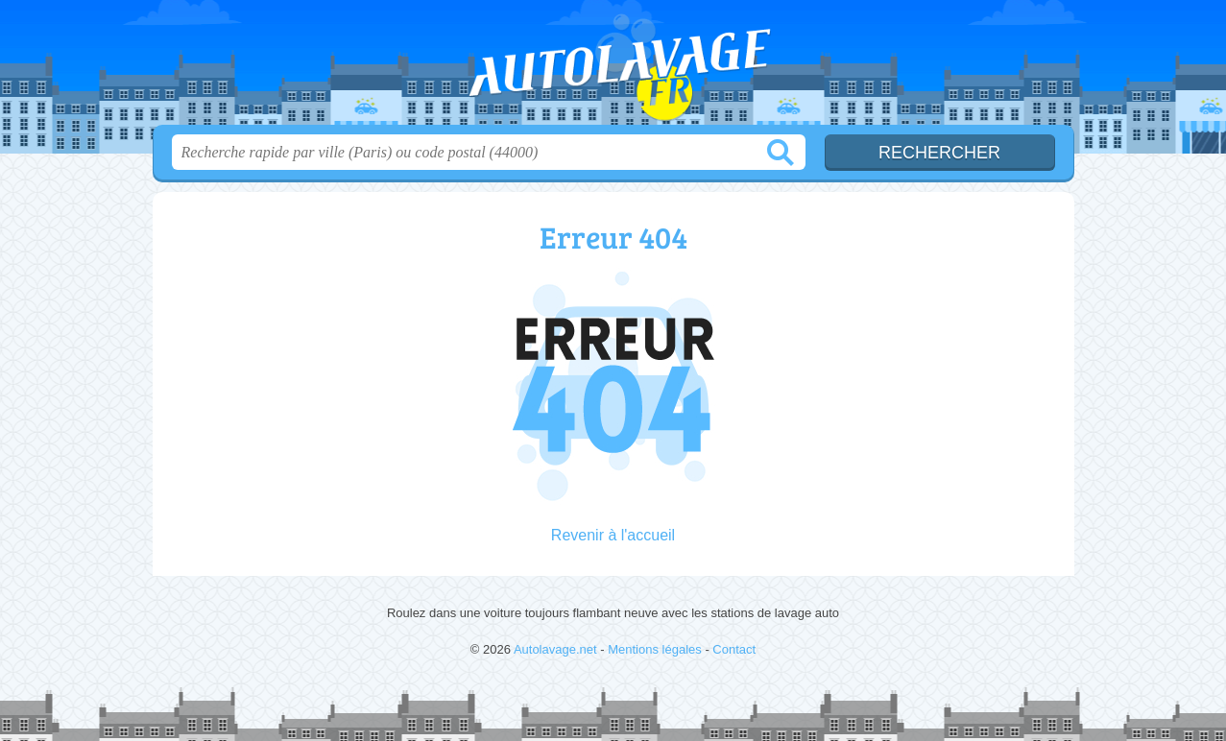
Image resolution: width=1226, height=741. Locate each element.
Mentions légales (655, 649)
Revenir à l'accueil (613, 535)
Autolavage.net (613, 68)
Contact (734, 649)
